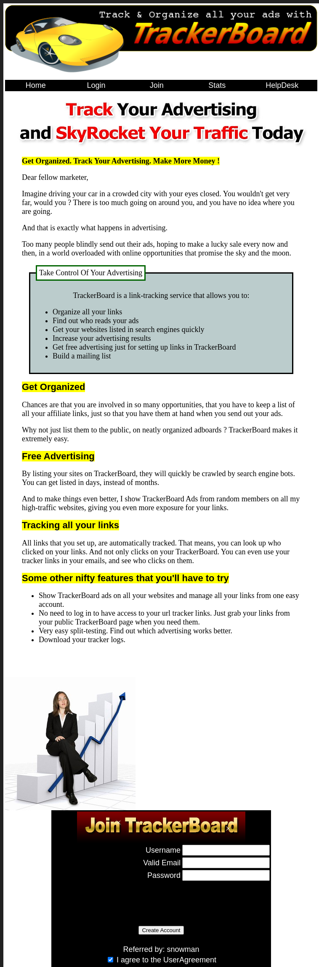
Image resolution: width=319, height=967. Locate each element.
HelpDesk (282, 85)
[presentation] (117, 899)
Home (36, 85)
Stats (217, 85)
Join (157, 85)
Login (96, 85)
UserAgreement (189, 960)
